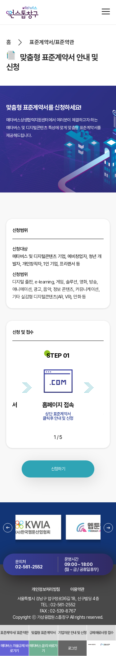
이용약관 (77, 589)
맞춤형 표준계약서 (43, 633)
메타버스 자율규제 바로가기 (14, 648)
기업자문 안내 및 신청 (72, 633)
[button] (7, 527)
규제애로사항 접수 (101, 633)
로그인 (72, 648)
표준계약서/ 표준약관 (14, 633)
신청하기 (58, 468)
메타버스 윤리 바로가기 (43, 648)
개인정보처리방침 (46, 589)
